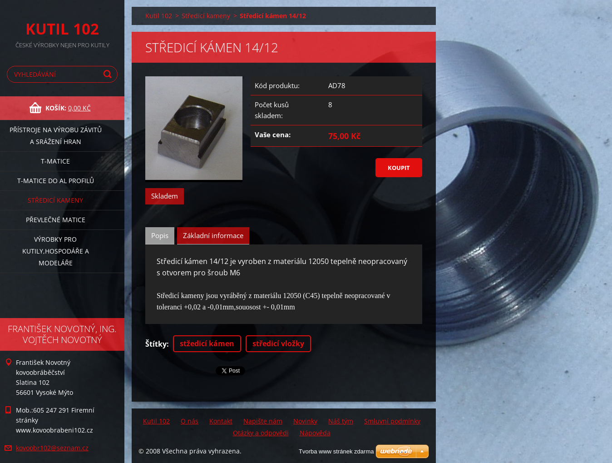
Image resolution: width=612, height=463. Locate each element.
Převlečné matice (55, 219)
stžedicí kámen (207, 343)
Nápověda (315, 432)
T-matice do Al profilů (55, 180)
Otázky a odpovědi (261, 432)
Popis (159, 235)
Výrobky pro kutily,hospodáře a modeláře (55, 251)
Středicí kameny (55, 200)
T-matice (55, 161)
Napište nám (262, 421)
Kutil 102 (158, 15)
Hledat (109, 74)
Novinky (305, 421)
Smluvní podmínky (392, 421)
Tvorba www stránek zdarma (336, 451)
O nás (189, 421)
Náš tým (340, 421)
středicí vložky (278, 343)
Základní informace (213, 235)
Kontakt (220, 421)
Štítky (156, 344)
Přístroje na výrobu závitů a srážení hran (56, 135)
